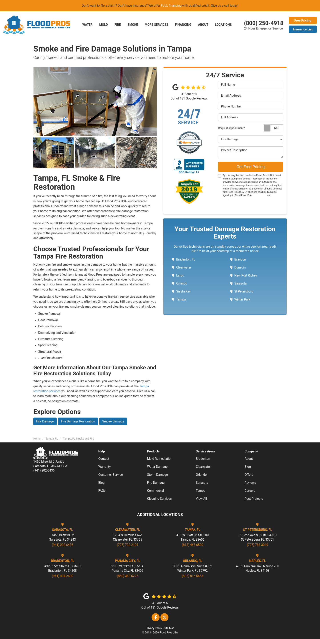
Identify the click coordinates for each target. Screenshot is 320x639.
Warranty (104, 466)
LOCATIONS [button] (223, 24)
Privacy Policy (154, 628)
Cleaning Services (159, 498)
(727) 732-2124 (127, 545)
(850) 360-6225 (127, 576)
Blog (101, 482)
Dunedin (238, 267)
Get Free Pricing (250, 166)
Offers (249, 474)
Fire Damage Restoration (78, 421)
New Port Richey (243, 275)
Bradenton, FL (183, 259)
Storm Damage (157, 474)
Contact (103, 458)
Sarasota (238, 283)
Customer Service (110, 474)
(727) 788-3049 (257, 545)
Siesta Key (181, 291)
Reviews (250, 482)
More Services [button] (156, 24)
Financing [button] (183, 24)
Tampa (179, 299)
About (249, 458)
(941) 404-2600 (62, 576)
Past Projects (254, 498)
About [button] (203, 24)
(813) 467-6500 (192, 545)
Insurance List (303, 29)
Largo (178, 275)
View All (201, 498)
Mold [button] (103, 24)
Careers (250, 490)
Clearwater (181, 267)
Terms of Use (260, 195)
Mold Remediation (159, 458)
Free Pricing (302, 20)
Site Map (169, 628)
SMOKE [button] (133, 24)
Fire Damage (45, 421)
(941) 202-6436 (62, 545)
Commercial (155, 490)
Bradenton (203, 458)
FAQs (102, 490)
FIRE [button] (117, 24)
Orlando (179, 283)
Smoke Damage (113, 421)
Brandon (238, 259)
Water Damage (157, 466)
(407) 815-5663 (192, 576)
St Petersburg (241, 291)
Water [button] (87, 24)
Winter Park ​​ (240, 299)
